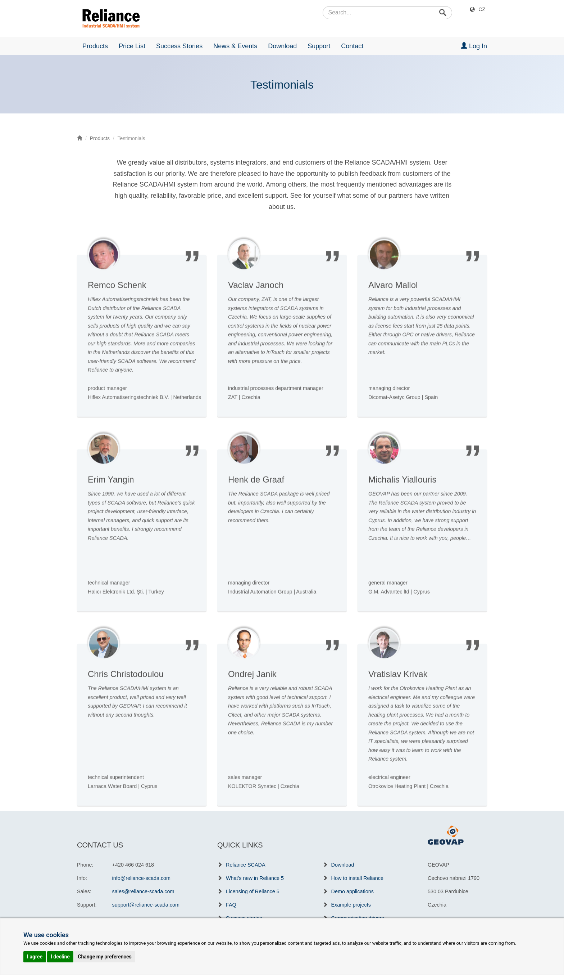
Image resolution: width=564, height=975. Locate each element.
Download (282, 46)
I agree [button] (34, 957)
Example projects (351, 905)
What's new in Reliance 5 (255, 878)
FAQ (231, 905)
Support (319, 46)
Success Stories (179, 46)
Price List (132, 46)
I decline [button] (60, 957)
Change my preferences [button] (104, 957)
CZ (481, 9)
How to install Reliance (357, 878)
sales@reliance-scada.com (143, 891)
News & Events (235, 46)
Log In (474, 46)
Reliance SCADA (245, 865)
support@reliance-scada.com (145, 905)
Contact (352, 46)
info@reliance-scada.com (141, 878)
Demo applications (352, 891)
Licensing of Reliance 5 (252, 891)
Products (95, 46)
